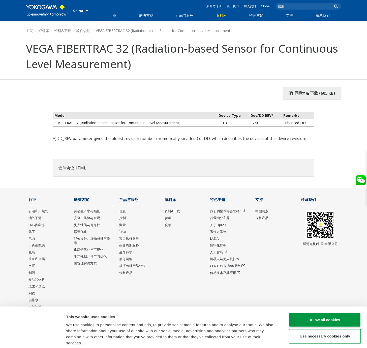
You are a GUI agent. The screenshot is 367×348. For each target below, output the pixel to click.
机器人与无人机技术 (224, 259)
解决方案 (146, 15)
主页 (29, 30)
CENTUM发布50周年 (225, 266)
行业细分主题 (220, 218)
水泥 (31, 266)
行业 (112, 15)
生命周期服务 (129, 245)
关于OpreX (218, 225)
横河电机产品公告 (132, 266)
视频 (168, 225)
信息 (122, 211)
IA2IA (214, 238)
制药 (31, 273)
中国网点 (261, 211)
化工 (31, 232)
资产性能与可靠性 (87, 225)
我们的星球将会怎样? (225, 211)
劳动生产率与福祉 (87, 211)
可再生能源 (36, 245)
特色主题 (256, 15)
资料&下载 (62, 30)
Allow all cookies (325, 294)
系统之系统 (218, 232)
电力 (31, 238)
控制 (122, 218)
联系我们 (323, 15)
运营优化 (80, 232)
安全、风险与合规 (87, 218)
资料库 (221, 15)
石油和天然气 (38, 211)
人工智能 (216, 252)
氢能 (31, 252)
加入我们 (250, 6)
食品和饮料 (36, 279)
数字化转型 (218, 245)
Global (265, 6)
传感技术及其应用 (223, 273)
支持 (289, 15)
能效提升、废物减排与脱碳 (92, 240)
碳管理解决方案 (85, 263)
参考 (168, 218)
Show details (264, 338)
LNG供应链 (36, 225)
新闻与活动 (214, 6)
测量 (122, 225)
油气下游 (35, 218)
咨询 (122, 232)
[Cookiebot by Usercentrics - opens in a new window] (33, 338)
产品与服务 (184, 15)
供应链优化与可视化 (88, 250)
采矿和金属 (36, 259)
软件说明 (83, 30)
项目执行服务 (129, 238)
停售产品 (125, 273)
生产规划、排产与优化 (90, 256)
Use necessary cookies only (325, 311)
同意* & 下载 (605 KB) (312, 93)
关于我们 (233, 6)
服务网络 (125, 259)
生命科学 (125, 252)
